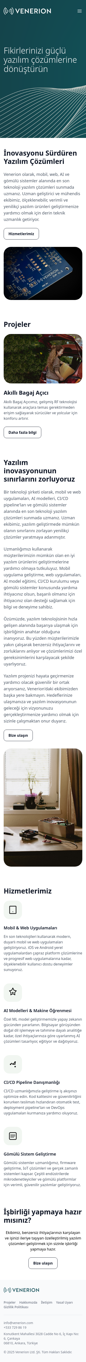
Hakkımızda (28, 1302)
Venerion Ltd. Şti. (28, 1352)
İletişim (47, 1302)
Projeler (10, 1302)
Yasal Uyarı (64, 1302)
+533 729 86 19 (15, 1327)
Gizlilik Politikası (16, 1307)
